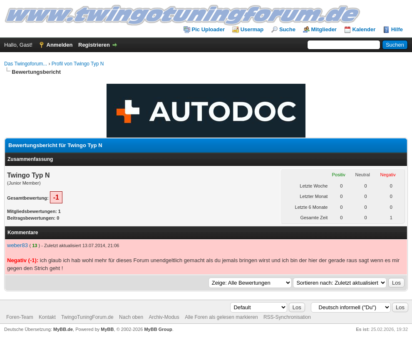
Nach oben (131, 317)
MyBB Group (158, 329)
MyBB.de (63, 329)
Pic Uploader (208, 29)
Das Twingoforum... (25, 64)
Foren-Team (19, 317)
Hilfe (397, 29)
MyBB (107, 329)
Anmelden (60, 45)
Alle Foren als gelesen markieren (221, 317)
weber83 (17, 245)
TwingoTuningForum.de (87, 317)
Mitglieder (324, 29)
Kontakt (47, 317)
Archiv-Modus (164, 317)
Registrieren (94, 45)
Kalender (364, 29)
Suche (287, 29)
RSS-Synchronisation (287, 317)
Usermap (252, 29)
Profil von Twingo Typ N (78, 64)
